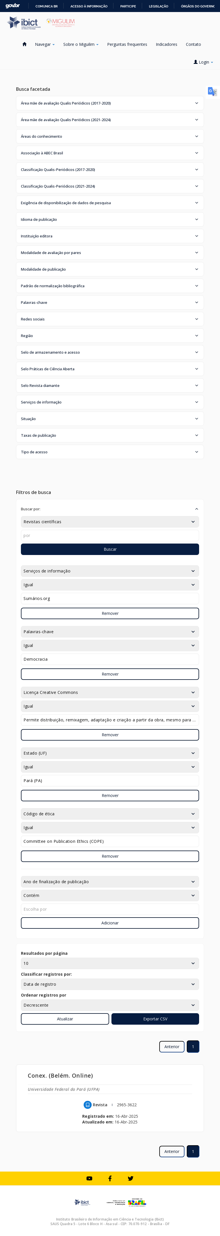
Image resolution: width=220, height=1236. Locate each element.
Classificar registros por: (46, 974)
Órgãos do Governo (198, 6)
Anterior (171, 1046)
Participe (128, 6)
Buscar (110, 549)
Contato (193, 44)
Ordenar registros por (43, 995)
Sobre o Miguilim (81, 44)
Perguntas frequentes (127, 44)
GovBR (12, 6)
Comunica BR (47, 6)
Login (203, 62)
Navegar (45, 44)
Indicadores (166, 44)
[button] (110, 103)
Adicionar (110, 923)
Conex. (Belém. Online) (60, 1075)
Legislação (158, 6)
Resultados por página (44, 953)
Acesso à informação (88, 6)
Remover (110, 613)
